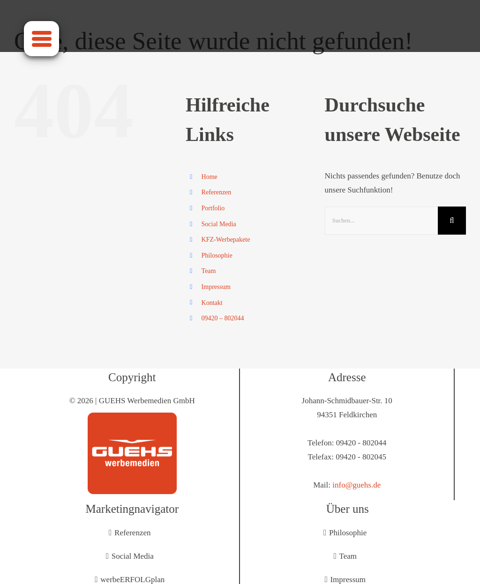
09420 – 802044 (223, 318)
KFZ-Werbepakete (226, 239)
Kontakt (212, 302)
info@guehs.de (356, 485)
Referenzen (217, 192)
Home (210, 176)
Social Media (219, 224)
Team (209, 270)
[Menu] (41, 38)
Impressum (216, 286)
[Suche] (452, 221)
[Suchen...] (381, 221)
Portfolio (213, 208)
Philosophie (217, 255)
